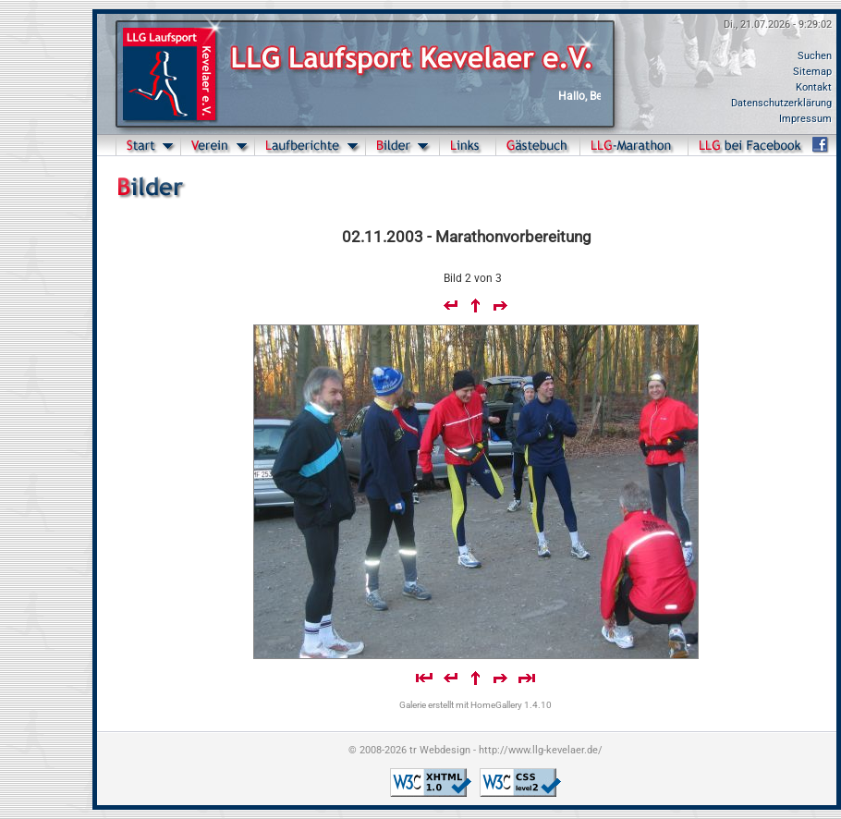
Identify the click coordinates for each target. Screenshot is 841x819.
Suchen (815, 56)
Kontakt (814, 87)
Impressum (805, 119)
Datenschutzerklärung (781, 103)
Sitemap (812, 72)
